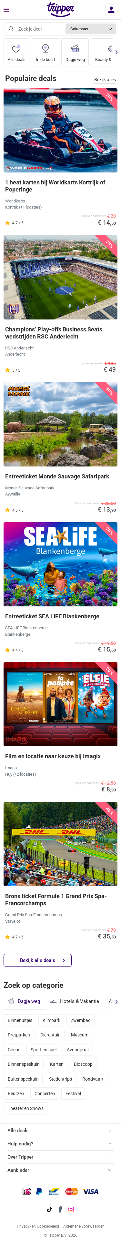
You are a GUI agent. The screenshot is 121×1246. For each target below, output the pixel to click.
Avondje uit (78, 1049)
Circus (14, 1049)
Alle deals (16, 50)
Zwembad (81, 1020)
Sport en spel (43, 1049)
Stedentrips (60, 1079)
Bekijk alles (105, 79)
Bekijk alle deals (42, 960)
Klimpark (51, 1020)
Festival (73, 1093)
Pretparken (19, 1034)
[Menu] (6, 10)
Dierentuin (50, 1034)
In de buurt (45, 50)
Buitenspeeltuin (23, 1079)
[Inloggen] (111, 9)
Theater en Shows (26, 1108)
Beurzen (16, 1093)
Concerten (45, 1093)
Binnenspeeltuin (24, 1064)
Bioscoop (83, 1064)
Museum (79, 1034)
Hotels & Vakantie (74, 1001)
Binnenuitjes (20, 1020)
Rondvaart (93, 1079)
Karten (57, 1064)
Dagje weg (75, 50)
